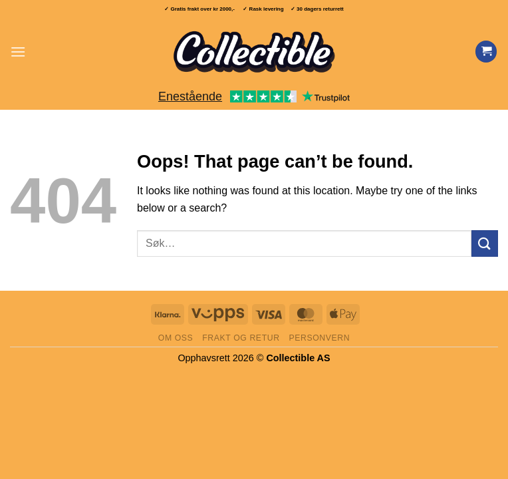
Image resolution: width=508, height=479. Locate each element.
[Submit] (484, 243)
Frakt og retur (240, 338)
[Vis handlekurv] (486, 52)
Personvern (319, 338)
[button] (18, 51)
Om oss (175, 338)
